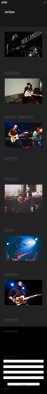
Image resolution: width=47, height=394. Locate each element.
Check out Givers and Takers (11, 274)
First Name (5, 369)
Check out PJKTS (9, 230)
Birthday (5, 364)
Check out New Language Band (12, 73)
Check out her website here (11, 179)
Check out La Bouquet (10, 117)
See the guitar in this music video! (25, 117)
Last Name (5, 375)
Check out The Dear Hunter (11, 319)
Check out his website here (11, 158)
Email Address (7, 358)
